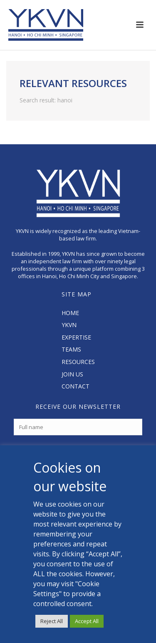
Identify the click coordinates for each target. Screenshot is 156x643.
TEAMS (71, 349)
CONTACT (75, 386)
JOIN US (72, 374)
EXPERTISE (76, 337)
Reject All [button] (51, 621)
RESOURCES (78, 362)
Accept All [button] (87, 621)
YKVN (69, 325)
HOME (70, 313)
